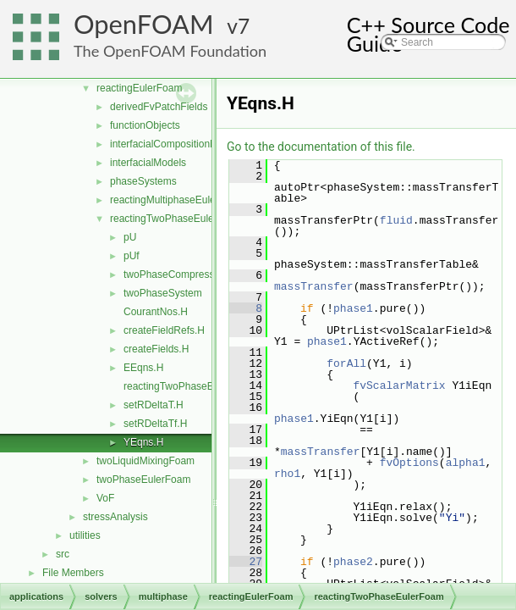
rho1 (287, 473)
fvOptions (409, 462)
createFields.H (156, 349)
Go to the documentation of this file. (321, 146)
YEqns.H (143, 442)
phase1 (353, 308)
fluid (396, 220)
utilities (85, 535)
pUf (132, 256)
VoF (105, 498)
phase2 (353, 561)
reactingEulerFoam (139, 88)
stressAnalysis (115, 517)
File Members (73, 573)
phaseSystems (143, 181)
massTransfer (314, 286)
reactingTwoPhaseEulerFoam (176, 219)
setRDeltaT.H (154, 405)
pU (130, 237)
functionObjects (145, 125)
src (62, 554)
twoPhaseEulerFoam (143, 479)
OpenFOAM (144, 24)
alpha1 (466, 462)
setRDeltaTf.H (155, 424)
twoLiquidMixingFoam (145, 461)
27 (245, 561)
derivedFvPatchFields (158, 107)
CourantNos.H (156, 312)
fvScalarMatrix (399, 385)
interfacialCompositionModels (176, 144)
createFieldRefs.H (164, 330)
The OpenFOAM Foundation (170, 51)
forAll (346, 363)
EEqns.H (143, 368)
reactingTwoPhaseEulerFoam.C (195, 386)
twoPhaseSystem (163, 293)
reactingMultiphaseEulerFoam (177, 200)
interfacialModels (148, 163)
